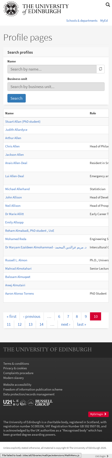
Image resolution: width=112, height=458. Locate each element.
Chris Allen (12, 146)
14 (41, 324)
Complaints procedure (18, 373)
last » (81, 324)
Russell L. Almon (16, 260)
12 (20, 324)
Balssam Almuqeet (17, 277)
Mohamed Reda (15, 239)
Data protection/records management (28, 394)
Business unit (17, 79)
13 (30, 324)
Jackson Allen (14, 154)
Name (11, 61)
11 (9, 324)
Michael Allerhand (17, 189)
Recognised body (74, 430)
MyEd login (98, 414)
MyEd (104, 20)
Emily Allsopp (14, 222)
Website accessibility (17, 384)
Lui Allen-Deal (14, 176)
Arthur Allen (13, 138)
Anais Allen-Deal (16, 163)
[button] (108, 5)
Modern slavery (13, 378)
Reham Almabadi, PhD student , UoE (29, 230)
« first (11, 316)
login (102, 456)
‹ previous (31, 316)
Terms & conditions (16, 363)
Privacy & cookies (15, 368)
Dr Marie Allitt (14, 214)
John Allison (13, 197)
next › (65, 324)
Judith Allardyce (16, 129)
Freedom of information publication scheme (32, 389)
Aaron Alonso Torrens (19, 293)
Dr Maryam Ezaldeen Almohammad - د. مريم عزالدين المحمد (46, 247)
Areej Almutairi (15, 285)
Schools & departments (81, 20)
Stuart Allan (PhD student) (23, 121)
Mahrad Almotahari (18, 268)
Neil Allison (12, 205)
